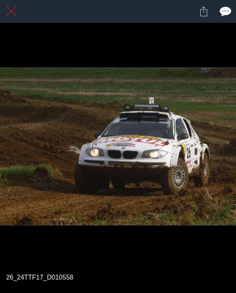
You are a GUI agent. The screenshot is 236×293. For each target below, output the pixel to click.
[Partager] (203, 11)
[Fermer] (11, 11)
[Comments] (224, 11)
